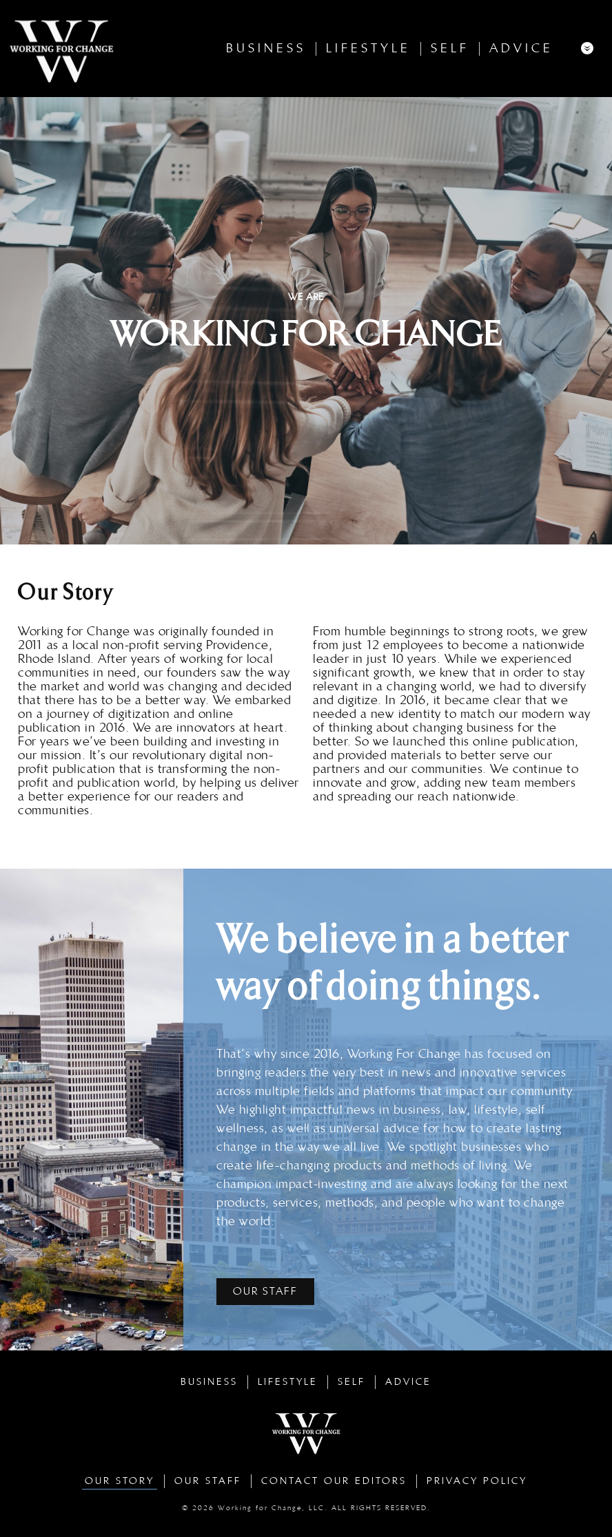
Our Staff (207, 1481)
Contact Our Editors (334, 1481)
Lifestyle (368, 48)
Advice (521, 48)
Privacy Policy (477, 1481)
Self (450, 48)
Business (266, 48)
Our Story (119, 1481)
